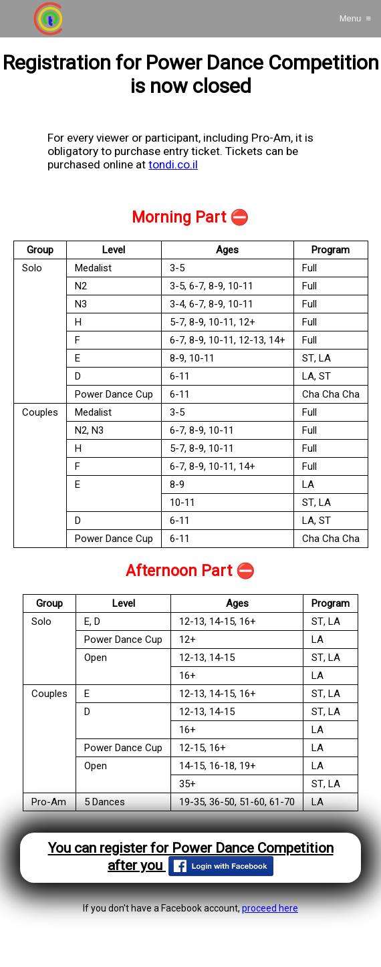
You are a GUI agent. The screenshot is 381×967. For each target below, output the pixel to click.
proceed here (270, 908)
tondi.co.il (173, 164)
